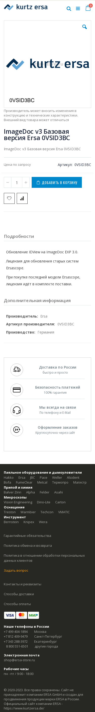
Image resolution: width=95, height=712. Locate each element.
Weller (57, 477)
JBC (32, 477)
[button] (84, 31)
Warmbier (28, 512)
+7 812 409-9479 (16, 636)
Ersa (21, 477)
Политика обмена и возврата (28, 545)
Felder (44, 492)
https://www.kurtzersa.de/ (24, 708)
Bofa (7, 482)
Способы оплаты (17, 604)
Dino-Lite (43, 502)
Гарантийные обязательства (27, 535)
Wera (43, 522)
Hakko (9, 477)
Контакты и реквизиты (22, 584)
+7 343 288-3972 (16, 641)
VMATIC (64, 512)
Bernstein (11, 522)
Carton (60, 502)
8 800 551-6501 (17, 646)
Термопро (60, 482)
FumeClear (24, 482)
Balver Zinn (12, 492)
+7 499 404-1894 (16, 631)
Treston (10, 512)
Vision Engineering (18, 502)
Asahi (58, 492)
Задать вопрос (16, 570)
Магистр (80, 482)
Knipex (29, 522)
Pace (43, 477)
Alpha (30, 492)
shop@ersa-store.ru (19, 660)
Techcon (47, 512)
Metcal (42, 482)
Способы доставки (19, 594)
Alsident (73, 477)
